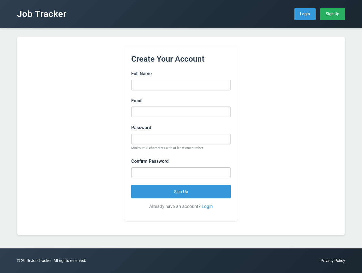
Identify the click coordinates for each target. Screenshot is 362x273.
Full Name (141, 73)
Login (305, 14)
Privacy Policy (333, 260)
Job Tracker (41, 13)
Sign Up (332, 14)
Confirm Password (150, 161)
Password (141, 127)
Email (137, 100)
